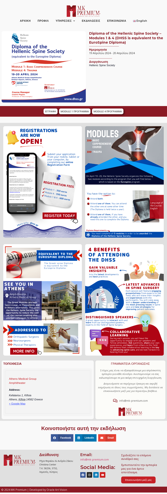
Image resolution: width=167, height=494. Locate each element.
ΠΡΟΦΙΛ (43, 20)
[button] (62, 438)
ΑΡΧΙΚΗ (25, 20)
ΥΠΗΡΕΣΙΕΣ (65, 20)
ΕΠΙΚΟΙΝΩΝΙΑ (116, 20)
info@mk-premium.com (94, 459)
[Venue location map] (70, 393)
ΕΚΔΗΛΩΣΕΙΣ (91, 20)
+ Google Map (17, 403)
